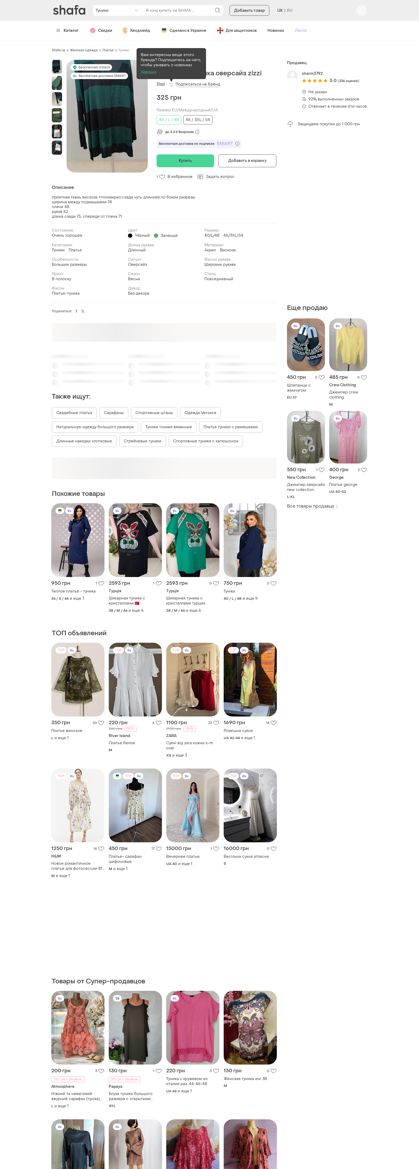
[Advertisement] (327, 215)
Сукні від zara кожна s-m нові (189, 746)
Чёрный (142, 235)
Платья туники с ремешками (231, 427)
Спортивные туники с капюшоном (205, 441)
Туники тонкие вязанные (168, 427)
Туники (123, 50)
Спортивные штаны (154, 412)
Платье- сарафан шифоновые (125, 859)
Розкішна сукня (238, 730)
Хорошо (148, 72)
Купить (185, 160)
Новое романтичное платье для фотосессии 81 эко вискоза (76, 866)
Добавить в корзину (247, 160)
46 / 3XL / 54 (198, 119)
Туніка (229, 591)
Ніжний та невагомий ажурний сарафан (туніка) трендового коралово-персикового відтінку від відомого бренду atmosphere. (75, 1096)
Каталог (67, 30)
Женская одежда (84, 50)
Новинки (275, 30)
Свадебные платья (74, 412)
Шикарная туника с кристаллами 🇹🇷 (127, 601)
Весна (134, 279)
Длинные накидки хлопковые (84, 441)
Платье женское (66, 730)
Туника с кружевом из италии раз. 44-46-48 (186, 1081)
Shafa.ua (58, 50)
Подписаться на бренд (198, 84)
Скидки (101, 30)
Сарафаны (114, 412)
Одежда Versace (200, 412)
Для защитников (237, 30)
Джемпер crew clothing (343, 395)
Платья (108, 50)
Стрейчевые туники (142, 441)
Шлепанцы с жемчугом (299, 388)
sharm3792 (312, 73)
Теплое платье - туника (73, 591)
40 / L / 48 (169, 119)
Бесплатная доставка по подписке (199, 144)
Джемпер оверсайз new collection (306, 487)
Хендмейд (136, 30)
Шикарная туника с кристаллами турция (185, 601)
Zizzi (161, 84)
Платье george (343, 484)
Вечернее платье (183, 856)
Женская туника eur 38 (245, 1078)
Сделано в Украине (183, 30)
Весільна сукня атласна (246, 856)
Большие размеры (69, 264)
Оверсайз (137, 264)
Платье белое (122, 743)
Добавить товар (249, 10)
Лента (301, 30)
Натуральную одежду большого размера (95, 427)
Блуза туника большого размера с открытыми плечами (131, 1096)
